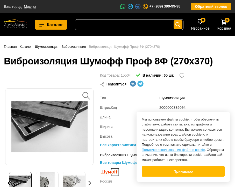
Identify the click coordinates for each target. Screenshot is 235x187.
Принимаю (183, 171)
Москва (30, 6)
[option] (49, 126)
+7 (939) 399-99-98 (161, 6)
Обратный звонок (211, 6)
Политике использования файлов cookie (173, 150)
